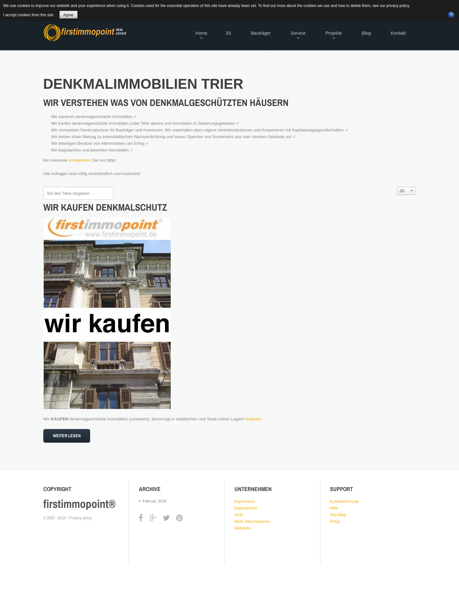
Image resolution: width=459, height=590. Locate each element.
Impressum (244, 501)
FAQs (335, 521)
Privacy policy (80, 518)
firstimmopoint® (79, 503)
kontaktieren (79, 160)
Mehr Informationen (252, 521)
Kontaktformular (344, 501)
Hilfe (334, 508)
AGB (238, 514)
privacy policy (397, 6)
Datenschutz (245, 508)
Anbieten (253, 419)
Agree (68, 15)
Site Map (338, 514)
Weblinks (242, 528)
